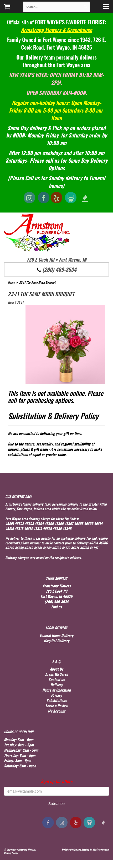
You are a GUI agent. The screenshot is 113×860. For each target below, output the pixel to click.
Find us (56, 606)
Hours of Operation (56, 690)
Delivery (56, 684)
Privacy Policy (11, 853)
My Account (56, 711)
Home (11, 282)
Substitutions (56, 700)
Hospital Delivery (56, 640)
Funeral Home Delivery (56, 635)
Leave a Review (56, 705)
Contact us (56, 679)
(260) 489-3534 (56, 269)
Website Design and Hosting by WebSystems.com (85, 849)
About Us (56, 669)
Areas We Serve (56, 674)
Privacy (56, 695)
